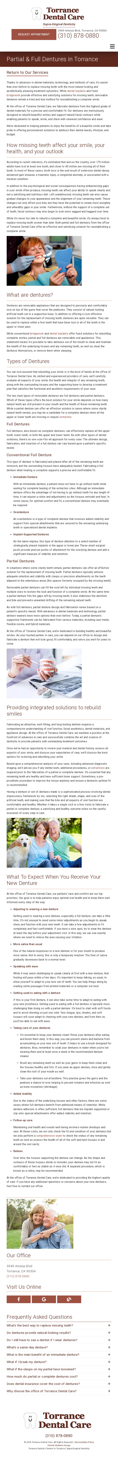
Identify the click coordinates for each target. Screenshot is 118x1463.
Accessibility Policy (84, 1442)
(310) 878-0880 (78, 35)
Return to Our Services (27, 72)
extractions (98, 767)
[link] (59, 14)
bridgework (13, 95)
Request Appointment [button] (34, 34)
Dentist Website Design (59, 1445)
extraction (66, 417)
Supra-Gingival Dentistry (59, 24)
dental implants (76, 91)
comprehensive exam (49, 1135)
